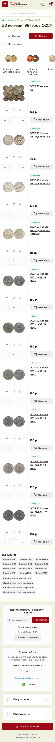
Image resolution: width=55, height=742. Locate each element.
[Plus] (22, 121)
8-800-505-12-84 (29, 632)
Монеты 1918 (41, 573)
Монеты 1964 (26, 559)
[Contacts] (42, 4)
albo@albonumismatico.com (27, 678)
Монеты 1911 (41, 568)
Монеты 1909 (41, 564)
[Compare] (20, 110)
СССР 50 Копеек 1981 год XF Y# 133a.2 (39, 277)
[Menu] (5, 4)
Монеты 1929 (9, 564)
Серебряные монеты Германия (18, 587)
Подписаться (41, 620)
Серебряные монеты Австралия (19, 592)
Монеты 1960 (9, 559)
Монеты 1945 (25, 573)
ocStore (33, 734)
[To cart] (41, 120)
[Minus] (4, 121)
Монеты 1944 (25, 568)
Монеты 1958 (25, 564)
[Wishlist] (14, 110)
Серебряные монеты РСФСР (17, 578)
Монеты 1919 (9, 568)
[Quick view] (7, 110)
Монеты (10, 20)
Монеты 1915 (9, 573)
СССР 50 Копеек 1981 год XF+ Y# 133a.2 (39, 512)
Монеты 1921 (42, 559)
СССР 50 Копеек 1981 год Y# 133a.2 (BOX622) (40, 230)
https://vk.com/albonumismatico (27, 671)
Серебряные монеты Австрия (18, 583)
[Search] (5, 14)
